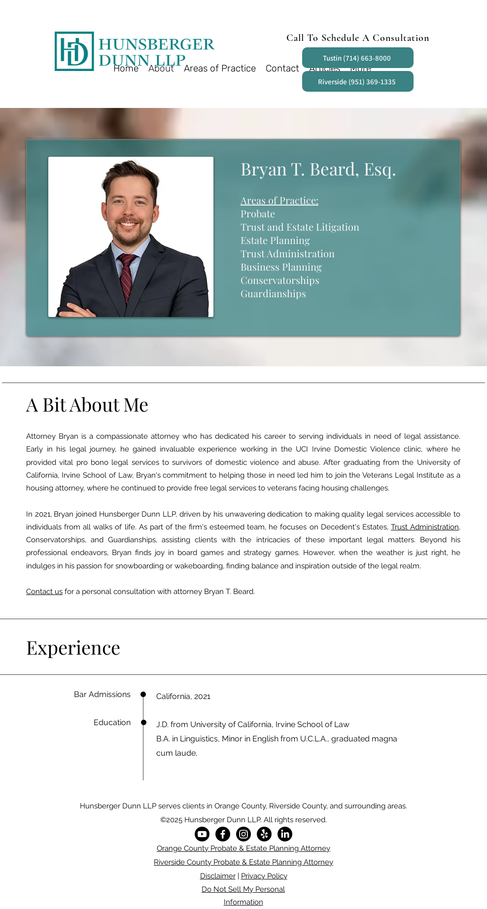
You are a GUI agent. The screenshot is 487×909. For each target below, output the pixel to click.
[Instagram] (243, 834)
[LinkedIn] (285, 834)
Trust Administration (425, 527)
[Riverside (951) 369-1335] (358, 81)
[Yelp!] (264, 834)
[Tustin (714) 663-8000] (358, 57)
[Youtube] (202, 834)
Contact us (44, 591)
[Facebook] (222, 834)
